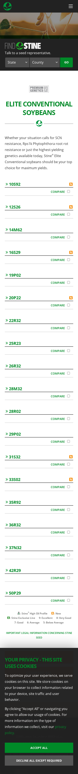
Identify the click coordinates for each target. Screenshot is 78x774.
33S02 (13, 479)
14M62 (14, 230)
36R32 (13, 525)
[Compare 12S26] (68, 214)
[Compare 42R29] (68, 577)
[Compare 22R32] (68, 327)
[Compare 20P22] (68, 305)
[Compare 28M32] (68, 396)
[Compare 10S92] (68, 191)
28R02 (13, 411)
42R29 (13, 570)
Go (66, 62)
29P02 (13, 434)
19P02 (13, 275)
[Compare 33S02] (68, 486)
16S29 (13, 252)
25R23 (13, 343)
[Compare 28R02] (68, 418)
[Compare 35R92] (68, 509)
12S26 (13, 207)
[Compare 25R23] (68, 350)
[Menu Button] (71, 6)
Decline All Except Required (39, 760)
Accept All (39, 748)
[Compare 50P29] (68, 600)
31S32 (13, 457)
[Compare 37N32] (68, 555)
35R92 (13, 502)
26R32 (13, 366)
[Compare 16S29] (68, 259)
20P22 (13, 298)
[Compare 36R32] (68, 532)
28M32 (14, 388)
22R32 (13, 320)
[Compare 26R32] (68, 373)
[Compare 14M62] (68, 237)
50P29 (13, 593)
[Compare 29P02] (68, 441)
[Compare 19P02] (68, 282)
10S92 (13, 184)
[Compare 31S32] (68, 464)
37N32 (13, 547)
